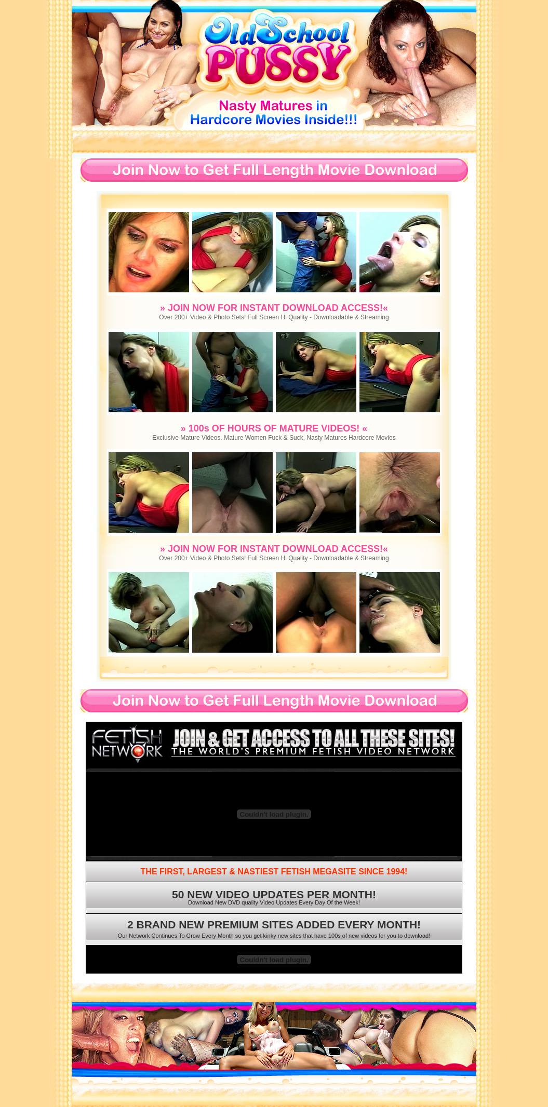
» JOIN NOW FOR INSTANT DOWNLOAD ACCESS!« (274, 308)
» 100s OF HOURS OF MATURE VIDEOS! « (274, 428)
